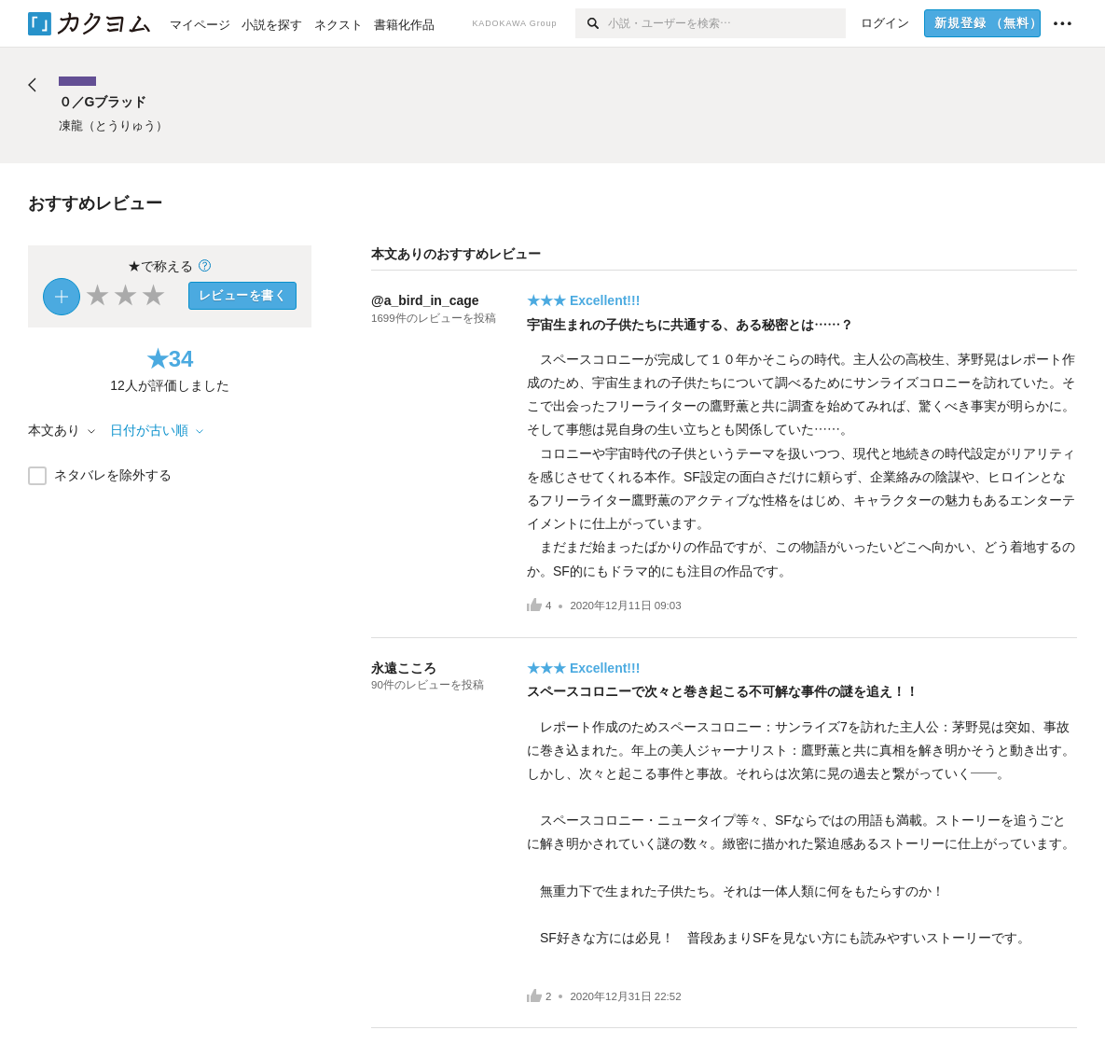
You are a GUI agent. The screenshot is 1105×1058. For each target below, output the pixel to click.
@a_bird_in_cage (425, 300)
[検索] (591, 23)
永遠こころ (403, 668)
